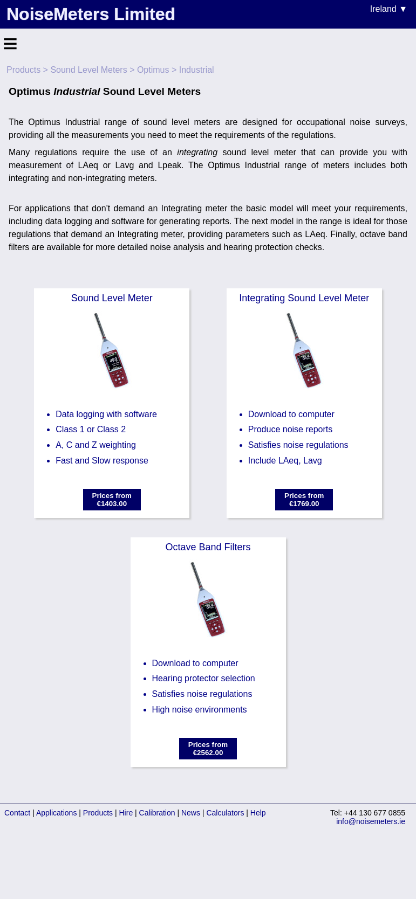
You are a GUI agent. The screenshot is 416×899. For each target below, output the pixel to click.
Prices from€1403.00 (112, 500)
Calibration (157, 812)
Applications (56, 812)
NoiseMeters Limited (90, 14)
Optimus (153, 69)
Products (23, 69)
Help (258, 812)
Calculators (225, 812)
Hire (126, 812)
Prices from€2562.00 (208, 749)
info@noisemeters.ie (370, 821)
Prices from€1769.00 (304, 500)
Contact (17, 812)
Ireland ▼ (388, 8)
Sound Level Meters (88, 69)
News (190, 812)
